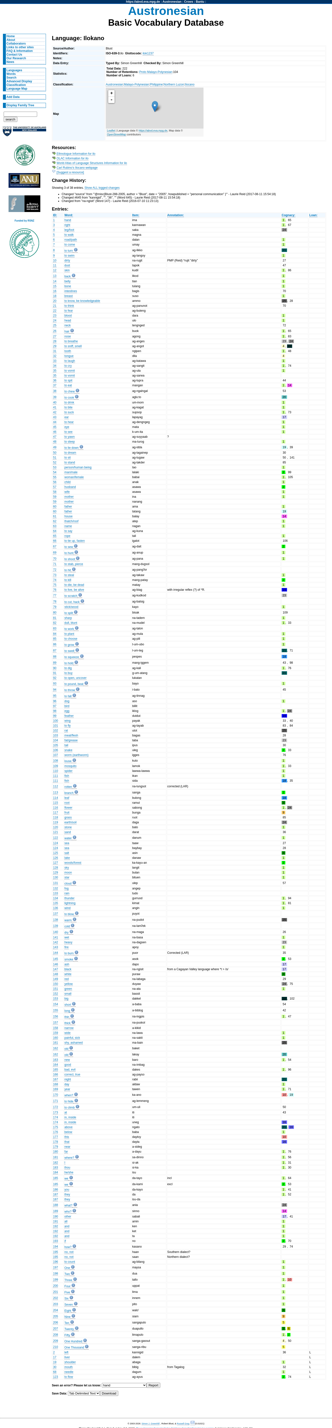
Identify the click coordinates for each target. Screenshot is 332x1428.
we (66, 1178)
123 (55, 1377)
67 (54, 546)
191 (55, 1221)
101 (55, 725)
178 (55, 1142)
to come (69, 244)
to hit (67, 570)
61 (54, 516)
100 (55, 720)
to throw (69, 690)
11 (54, 265)
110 (55, 771)
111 (55, 776)
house (68, 516)
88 (54, 656)
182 (55, 1162)
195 (55, 1252)
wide (67, 1033)
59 (54, 496)
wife (67, 492)
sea (66, 843)
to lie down (71, 447)
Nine (67, 1317)
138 (55, 919)
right (67, 225)
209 (55, 1341)
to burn (69, 953)
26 (54, 331)
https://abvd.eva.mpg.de (143, 1)
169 (55, 1089)
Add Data (13, 97)
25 (54, 325)
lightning (69, 903)
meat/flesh (71, 735)
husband (70, 487)
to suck (69, 412)
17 (54, 1357)
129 (55, 872)
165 (55, 1069)
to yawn (69, 436)
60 (54, 506)
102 (55, 730)
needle (69, 1372)
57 (54, 487)
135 (55, 903)
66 (54, 541)
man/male (70, 472)
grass (68, 817)
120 (55, 827)
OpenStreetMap (116, 134)
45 (54, 427)
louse (68, 761)
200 (55, 1285)
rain (66, 893)
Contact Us (14, 54)
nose (67, 336)
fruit (66, 812)
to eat (68, 385)
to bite (68, 407)
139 (55, 926)
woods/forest (72, 862)
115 (55, 802)
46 (54, 432)
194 (55, 1246)
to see (68, 432)
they (67, 1194)
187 (55, 1194)
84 (54, 634)
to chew (69, 391)
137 (55, 913)
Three (68, 1280)
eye (66, 427)
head (67, 320)
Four (67, 1286)
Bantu (200, 1)
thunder (69, 898)
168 (55, 1084)
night (67, 1079)
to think (69, 305)
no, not (69, 1252)
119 (55, 822)
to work (69, 629)
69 (54, 552)
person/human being (78, 467)
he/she (69, 1172)
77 (54, 595)
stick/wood (71, 607)
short (67, 1004)
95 (54, 695)
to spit (68, 380)
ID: (55, 215)
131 (55, 883)
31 (54, 351)
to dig (68, 668)
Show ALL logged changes (102, 187)
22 (54, 310)
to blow (69, 914)
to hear (69, 422)
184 (55, 1172)
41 (54, 407)
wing (67, 720)
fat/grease (71, 740)
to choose (70, 638)
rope (67, 536)
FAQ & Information (20, 51)
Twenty (69, 1329)
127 (55, 862)
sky (66, 867)
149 (55, 979)
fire (66, 947)
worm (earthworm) (76, 755)
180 (55, 1151)
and (66, 1226)
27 (54, 336)
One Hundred (73, 1341)
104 (55, 740)
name (68, 526)
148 (55, 974)
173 (55, 1112)
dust (67, 265)
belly (67, 281)
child (67, 482)
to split (68, 613)
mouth (68, 1367)
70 (54, 558)
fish (66, 776)
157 (55, 1022)
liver (67, 1357)
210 (55, 1347)
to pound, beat (74, 684)
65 (54, 536)
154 (55, 1004)
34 (54, 365)
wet (66, 937)
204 (55, 1310)
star (66, 877)
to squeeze (71, 657)
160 (55, 1037)
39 (54, 397)
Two (67, 1274)
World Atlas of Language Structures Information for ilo (92, 163)
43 (54, 417)
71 (54, 564)
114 (55, 798)
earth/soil (70, 822)
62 (54, 521)
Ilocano (189, 84)
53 (54, 467)
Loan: (313, 215)
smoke (68, 959)
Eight (67, 1310)
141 (55, 937)
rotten (68, 787)
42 (54, 412)
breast (68, 296)
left (66, 1352)
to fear (68, 310)
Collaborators (16, 43)
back (67, 276)
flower (68, 807)
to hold (69, 663)
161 (55, 1042)
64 (54, 531)
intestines (70, 291)
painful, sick (72, 1037)
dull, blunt (70, 623)
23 (54, 315)
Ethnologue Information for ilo (76, 153)
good (67, 1064)
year (67, 1089)
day (66, 1084)
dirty (67, 260)
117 (55, 812)
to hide (69, 1101)
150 (55, 984)
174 (55, 1117)
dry (66, 932)
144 (55, 953)
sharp (68, 618)
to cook (69, 397)
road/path (70, 239)
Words (11, 74)
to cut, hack (72, 602)
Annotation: (175, 215)
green (68, 989)
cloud (68, 883)
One (67, 1268)
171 (55, 1101)
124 (55, 843)
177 (55, 1137)
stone (68, 827)
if (65, 1241)
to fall (68, 696)
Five (67, 1292)
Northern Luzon (174, 84)
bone (67, 286)
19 (54, 1362)
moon (68, 872)
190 (55, 1216)
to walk (69, 234)
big (66, 998)
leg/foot (69, 230)
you (66, 1189)
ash (66, 964)
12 (54, 270)
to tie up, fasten (74, 541)
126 (55, 858)
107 (55, 755)
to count (69, 1261)
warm (68, 920)
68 (54, 1372)
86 (54, 644)
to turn (68, 250)
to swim (69, 255)
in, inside (70, 1117)
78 (54, 601)
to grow (69, 645)
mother (69, 496)
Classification (16, 85)
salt (66, 853)
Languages (14, 70)
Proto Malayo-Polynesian (155, 72)
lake (67, 858)
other (67, 1216)
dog (66, 701)
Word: (68, 215)
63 (54, 526)
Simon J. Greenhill (151, 1423)
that (66, 1142)
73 (54, 575)
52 (54, 462)
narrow (69, 1028)
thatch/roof (71, 521)
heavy (68, 942)
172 (55, 1107)
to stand (69, 462)
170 (55, 1095)
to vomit (69, 370)
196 (55, 1261)
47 (54, 436)
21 (54, 305)
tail (66, 745)
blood (68, 315)
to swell (69, 651)
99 (54, 716)
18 (54, 296)
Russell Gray (183, 1423)
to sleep (69, 441)
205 (55, 1316)
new (67, 1060)
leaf (66, 798)
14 (54, 281)
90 (54, 668)
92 (54, 678)
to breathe (71, 341)
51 (54, 457)
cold (67, 926)
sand (67, 832)
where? (69, 1157)
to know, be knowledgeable (82, 301)
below (68, 1132)
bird (66, 706)
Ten (66, 1323)
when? (68, 1095)
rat (66, 730)
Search (12, 77)
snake (68, 750)
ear (66, 417)
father (68, 506)
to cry (68, 365)
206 (55, 1322)
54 (54, 472)
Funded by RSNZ (24, 220)
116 (55, 807)
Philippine (156, 84)
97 (54, 706)
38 (54, 391)
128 (55, 867)
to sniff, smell (73, 346)
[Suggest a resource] (70, 172)
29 (54, 346)
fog (66, 888)
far (66, 1151)
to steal (69, 575)
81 (54, 618)
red (66, 979)
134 (55, 898)
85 (54, 638)
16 (54, 291)
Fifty (67, 1335)
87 (54, 650)
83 (54, 628)
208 (55, 1334)
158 (55, 1028)
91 (54, 673)
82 (54, 623)
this (66, 1137)
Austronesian (172, 1)
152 (55, 993)
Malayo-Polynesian (136, 84)
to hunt (69, 553)
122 (55, 837)
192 (55, 1226)
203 (55, 1304)
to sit (67, 457)
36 (54, 380)
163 (55, 1060)
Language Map (17, 88)
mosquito (70, 766)
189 (55, 1211)
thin (66, 1017)
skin (67, 270)
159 (55, 1033)
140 (55, 932)
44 (54, 422)
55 (54, 477)
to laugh (69, 361)
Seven (68, 1304)
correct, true (72, 1074)
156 (55, 1016)
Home (11, 36)
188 (55, 1205)
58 (54, 492)
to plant (69, 634)
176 (55, 1132)
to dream (70, 452)
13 (54, 276)
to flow (68, 1377)
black (67, 969)
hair (66, 331)
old (66, 1048)
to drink (69, 402)
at (65, 1112)
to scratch (70, 596)
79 (54, 607)
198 (55, 1273)
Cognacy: (288, 215)
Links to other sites (20, 47)
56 (54, 482)
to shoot (69, 559)
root (67, 802)
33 (54, 361)
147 (55, 969)
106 (55, 750)
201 (55, 1292)
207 (55, 1328)
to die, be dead (74, 585)
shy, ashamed (73, 1042)
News (10, 62)
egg (66, 711)
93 (54, 683)
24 (54, 320)
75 (54, 585)
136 (55, 908)
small (67, 993)
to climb (69, 1107)
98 (54, 711)
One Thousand (74, 1347)
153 (55, 998)
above (68, 1127)
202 (55, 1298)
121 (55, 832)
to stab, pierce (73, 564)
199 (55, 1279)
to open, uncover (75, 678)
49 (54, 447)
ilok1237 (148, 53)
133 (55, 893)
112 (55, 786)
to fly (67, 725)
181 (55, 1157)
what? (68, 1205)
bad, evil (69, 1069)
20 (54, 301)
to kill (67, 580)
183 (55, 1167)
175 (55, 1127)
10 (54, 260)
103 (55, 735)
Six (66, 1298)
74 (54, 580)
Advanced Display (19, 81)
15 (54, 286)
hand (67, 220)
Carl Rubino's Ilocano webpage (77, 167)
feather (69, 716)
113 (55, 792)
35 (54, 370)
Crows (188, 1)
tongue (69, 356)
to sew (68, 547)
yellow (68, 984)
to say (68, 531)
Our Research (16, 58)
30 (54, 1367)
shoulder (70, 1362)
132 (55, 888)
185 (55, 1178)
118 (55, 817)
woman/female (74, 477)
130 (55, 877)
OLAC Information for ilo (72, 158)
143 (55, 947)
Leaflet (111, 130)
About (11, 40)
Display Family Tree (20, 105)
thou (67, 1167)
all (65, 1221)
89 (54, 662)
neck (67, 325)
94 (54, 689)
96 (54, 701)
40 (54, 402)
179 (55, 1146)
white (67, 974)
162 (55, 1048)
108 (55, 760)
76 (54, 589)
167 (55, 1079)
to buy (68, 673)
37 (54, 385)
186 (55, 1189)
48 (54, 441)
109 (55, 766)
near (67, 1146)
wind (67, 908)
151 (55, 989)
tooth (67, 351)
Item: (135, 215)
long (67, 1011)
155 (55, 1010)
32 (54, 356)
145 (55, 959)
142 (55, 942)
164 (55, 1064)
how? (68, 1247)
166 (55, 1074)
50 (54, 452)
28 (54, 341)
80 (54, 612)
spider (68, 771)
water (68, 838)
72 (54, 569)
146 (55, 964)
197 (55, 1267)
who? (68, 1211)
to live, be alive (74, 589)
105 (55, 745)
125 (55, 853)
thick (67, 1023)
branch (69, 793)
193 (55, 1241)
